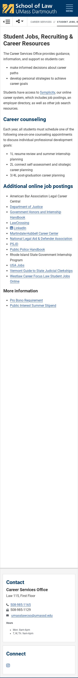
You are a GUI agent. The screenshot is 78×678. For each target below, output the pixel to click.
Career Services (41, 22)
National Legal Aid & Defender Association (41, 239)
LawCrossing (19, 223)
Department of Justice (26, 207)
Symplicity (47, 92)
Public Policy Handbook (27, 249)
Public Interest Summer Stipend (33, 306)
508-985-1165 (20, 605)
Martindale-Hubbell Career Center (34, 233)
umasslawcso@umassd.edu (32, 616)
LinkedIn (20, 228)
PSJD (14, 244)
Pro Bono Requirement (26, 300)
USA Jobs (17, 265)
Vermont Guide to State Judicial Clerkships (41, 271)
